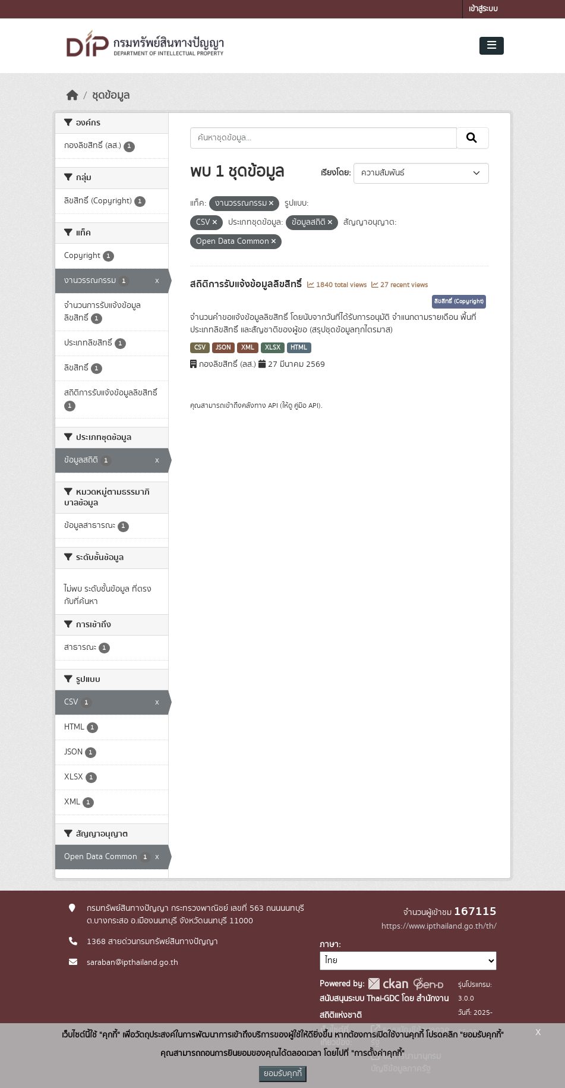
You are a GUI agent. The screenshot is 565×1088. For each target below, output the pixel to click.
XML (247, 348)
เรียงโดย (335, 173)
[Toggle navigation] (491, 46)
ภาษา (329, 945)
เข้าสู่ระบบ (483, 9)
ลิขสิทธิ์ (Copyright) (459, 301)
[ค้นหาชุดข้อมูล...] (323, 138)
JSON (223, 348)
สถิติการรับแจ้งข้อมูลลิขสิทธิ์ (247, 284)
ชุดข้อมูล (111, 95)
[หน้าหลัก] (72, 95)
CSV (200, 348)
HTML (299, 348)
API (273, 405)
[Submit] (472, 138)
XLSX (272, 348)
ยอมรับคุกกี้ (283, 1074)
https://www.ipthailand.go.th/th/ (439, 926)
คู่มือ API (306, 405)
